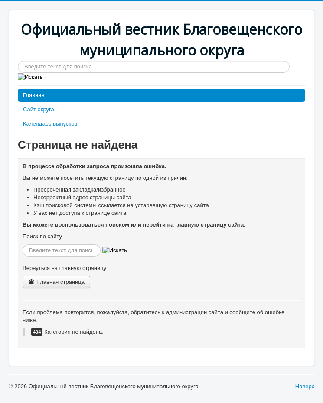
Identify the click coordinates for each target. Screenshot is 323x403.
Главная (33, 95)
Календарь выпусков (50, 123)
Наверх (304, 386)
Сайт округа (38, 109)
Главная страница (56, 282)
